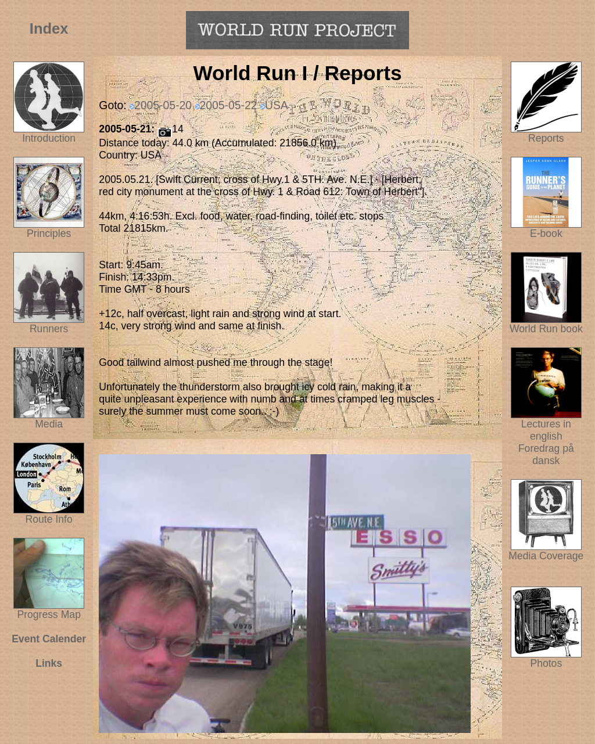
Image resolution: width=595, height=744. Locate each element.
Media (49, 424)
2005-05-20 (163, 105)
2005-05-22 (228, 105)
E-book (546, 233)
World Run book (546, 324)
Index (49, 28)
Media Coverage (545, 551)
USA (276, 105)
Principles (49, 233)
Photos (546, 658)
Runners (49, 329)
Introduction (49, 138)
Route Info (49, 519)
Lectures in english (546, 425)
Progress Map (48, 609)
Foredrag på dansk (546, 454)
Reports (546, 138)
